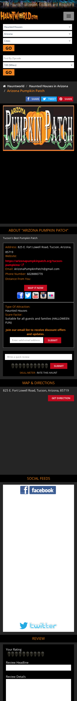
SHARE (35, 99)
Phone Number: (15, 274)
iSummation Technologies (43, 699)
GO (9, 48)
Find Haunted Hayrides (51, 653)
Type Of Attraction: (17, 306)
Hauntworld (13, 86)
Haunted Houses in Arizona (48, 86)
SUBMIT (52, 340)
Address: (11, 247)
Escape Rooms (52, 665)
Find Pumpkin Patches (26, 659)
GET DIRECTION (61, 398)
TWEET (52, 99)
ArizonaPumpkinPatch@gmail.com (36, 269)
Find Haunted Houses (23, 653)
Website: (11, 256)
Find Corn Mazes (51, 659)
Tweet (28, 644)
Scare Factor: (13, 314)
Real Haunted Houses (29, 665)
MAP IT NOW (35, 288)
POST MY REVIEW (20, 627)
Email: (9, 269)
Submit (59, 366)
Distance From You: (18, 279)
